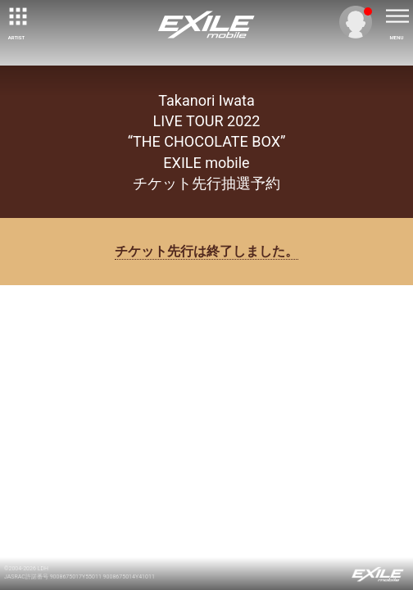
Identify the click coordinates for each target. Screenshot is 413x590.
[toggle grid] (16, 16)
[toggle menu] (396, 16)
